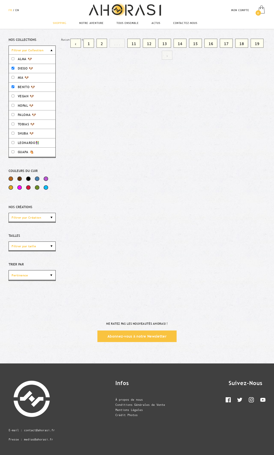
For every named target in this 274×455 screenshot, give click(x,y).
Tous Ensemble (127, 23)
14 (180, 43)
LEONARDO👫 (26, 143)
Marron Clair (11, 178)
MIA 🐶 (20, 77)
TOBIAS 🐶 (23, 124)
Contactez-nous (185, 23)
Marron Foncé (19, 178)
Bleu (37, 178)
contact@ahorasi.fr (39, 430)
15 (195, 43)
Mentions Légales (129, 410)
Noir (28, 178)
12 (149, 43)
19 (257, 43)
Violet (46, 178)
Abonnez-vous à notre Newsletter (137, 336)
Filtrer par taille (24, 246)
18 (241, 43)
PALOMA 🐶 (24, 115)
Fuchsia (19, 187)
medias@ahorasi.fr (38, 439)
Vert (37, 187)
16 (210, 43)
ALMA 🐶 (22, 59)
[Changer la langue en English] (17, 10)
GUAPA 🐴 (23, 152)
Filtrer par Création (26, 217)
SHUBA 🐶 (23, 133)
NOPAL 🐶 (23, 105)
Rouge (28, 187)
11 (133, 43)
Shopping (59, 23)
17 (226, 43)
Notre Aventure (91, 23)
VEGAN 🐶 (23, 96)
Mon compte (240, 10)
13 (164, 43)
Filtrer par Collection (27, 50)
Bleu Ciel (46, 187)
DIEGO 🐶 (22, 68)
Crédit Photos (126, 415)
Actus (156, 23)
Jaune (11, 187)
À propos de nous (129, 399)
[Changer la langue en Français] (11, 10)
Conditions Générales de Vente (140, 404)
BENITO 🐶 (23, 87)
